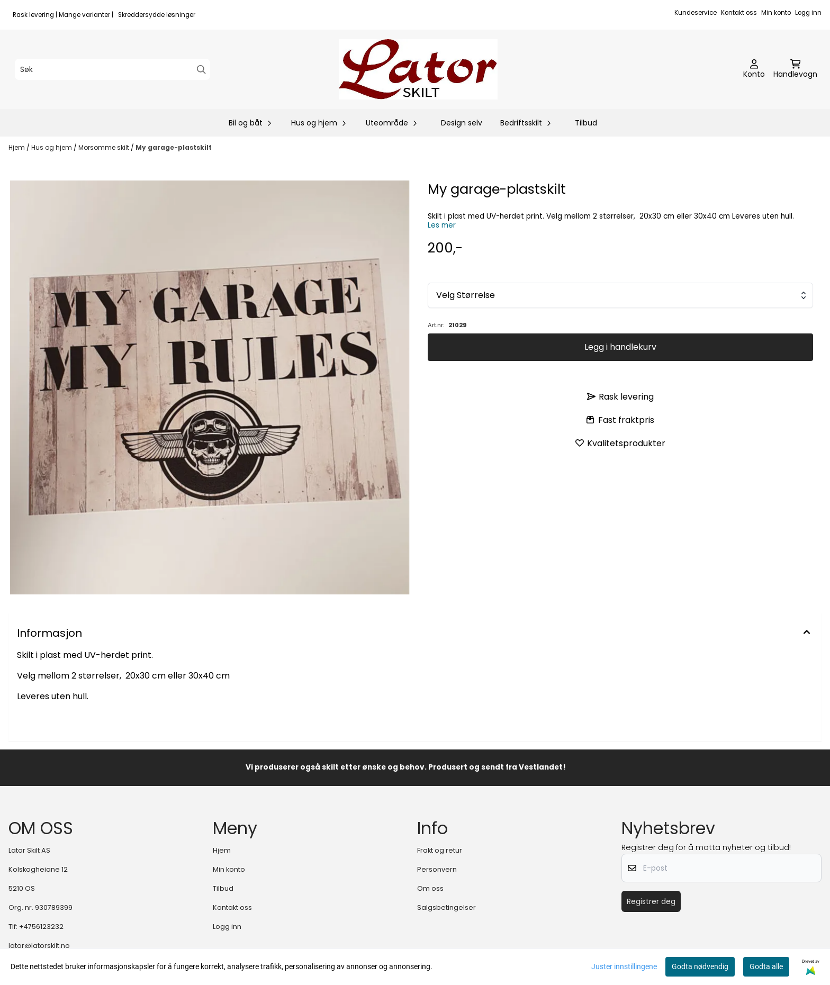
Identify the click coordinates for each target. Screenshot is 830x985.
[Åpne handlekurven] (795, 69)
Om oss (430, 888)
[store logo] (418, 69)
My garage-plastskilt (174, 147)
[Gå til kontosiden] (754, 69)
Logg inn (808, 12)
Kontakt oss (739, 12)
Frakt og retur (439, 850)
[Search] (201, 69)
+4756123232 (41, 926)
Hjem (17, 147)
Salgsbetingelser (446, 907)
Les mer (442, 225)
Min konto (776, 12)
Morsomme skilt (104, 147)
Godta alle (766, 966)
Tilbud (586, 123)
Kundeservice (695, 12)
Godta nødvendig (700, 966)
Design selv (461, 123)
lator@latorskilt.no (39, 945)
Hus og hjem (52, 147)
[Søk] (112, 69)
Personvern (437, 869)
